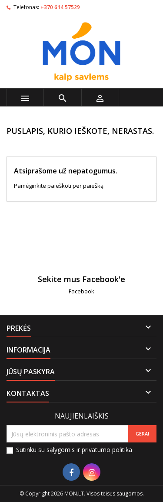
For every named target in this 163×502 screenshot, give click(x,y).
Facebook (81, 291)
